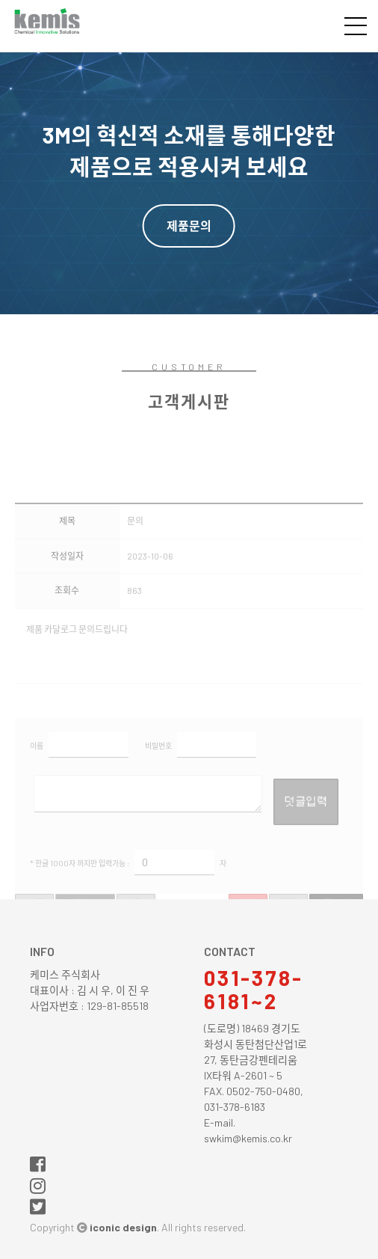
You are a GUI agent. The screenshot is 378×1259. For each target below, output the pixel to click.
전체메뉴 (355, 26)
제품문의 (189, 225)
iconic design (123, 1227)
